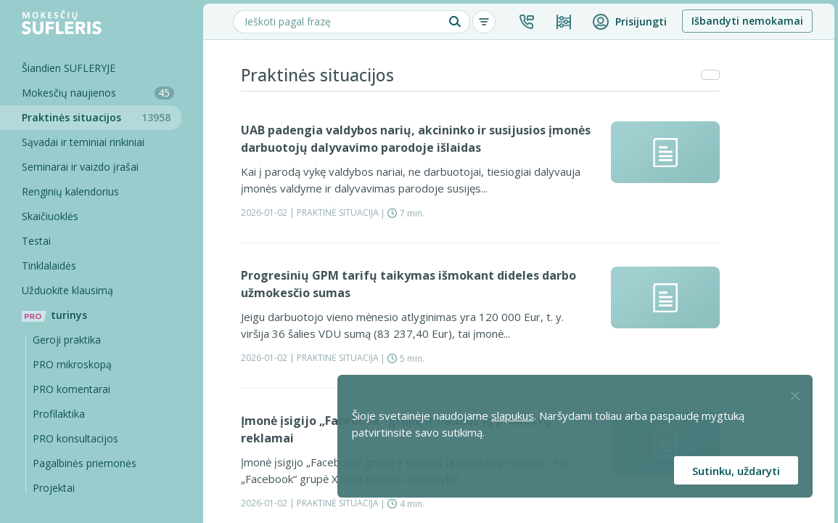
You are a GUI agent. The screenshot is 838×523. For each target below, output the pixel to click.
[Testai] (90, 241)
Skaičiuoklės (50, 216)
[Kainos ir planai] (564, 21)
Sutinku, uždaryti (736, 470)
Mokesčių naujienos (98, 93)
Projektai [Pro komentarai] (54, 488)
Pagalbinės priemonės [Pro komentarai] (84, 463)
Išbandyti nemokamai (747, 21)
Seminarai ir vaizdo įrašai (80, 167)
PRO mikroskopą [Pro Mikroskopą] (72, 364)
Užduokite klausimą (67, 290)
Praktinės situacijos (101, 117)
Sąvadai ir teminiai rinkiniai (83, 142)
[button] (527, 21)
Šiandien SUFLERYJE (68, 68)
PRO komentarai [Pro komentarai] (71, 389)
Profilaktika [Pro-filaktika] (59, 414)
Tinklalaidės (49, 265)
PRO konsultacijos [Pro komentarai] (75, 438)
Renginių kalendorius (70, 191)
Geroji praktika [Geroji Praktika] (67, 339)
